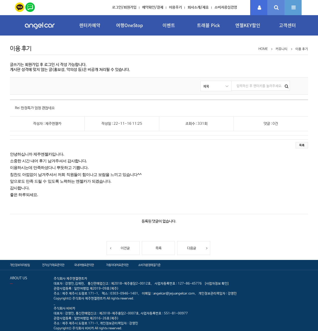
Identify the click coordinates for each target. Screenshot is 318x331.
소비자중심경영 (225, 7)
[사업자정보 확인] (216, 284)
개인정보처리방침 (20, 265)
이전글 (119, 248)
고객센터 (287, 25)
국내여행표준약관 (84, 265)
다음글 (197, 248)
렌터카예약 (89, 25)
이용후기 (175, 7)
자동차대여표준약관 (117, 265)
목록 (302, 145)
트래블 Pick (208, 25)
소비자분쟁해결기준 (149, 265)
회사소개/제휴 (198, 7)
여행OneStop (129, 25)
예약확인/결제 (152, 7)
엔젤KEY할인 (247, 25)
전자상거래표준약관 (53, 265)
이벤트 (168, 25)
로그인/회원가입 (124, 7)
